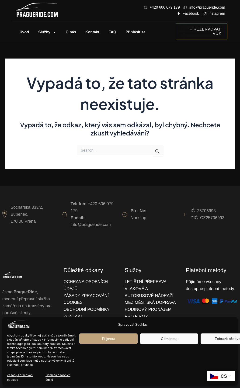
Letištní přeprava (146, 281)
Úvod (24, 32)
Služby (47, 32)
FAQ (112, 32)
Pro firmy (136, 316)
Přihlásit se (135, 32)
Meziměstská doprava (150, 302)
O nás (71, 32)
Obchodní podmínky (86, 309)
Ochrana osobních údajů (57, 377)
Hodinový (136, 309)
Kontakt (92, 32)
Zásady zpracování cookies (20, 377)
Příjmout (108, 338)
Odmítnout (169, 338)
